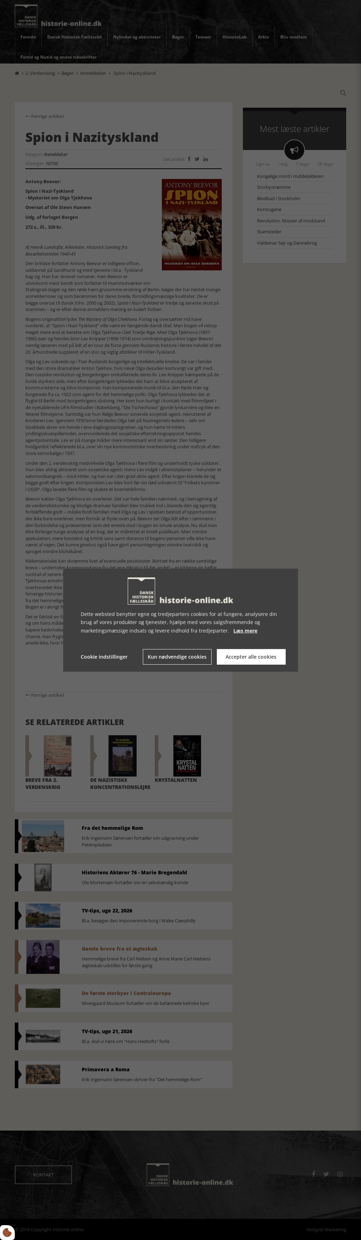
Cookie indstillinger (104, 656)
